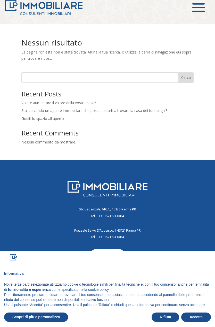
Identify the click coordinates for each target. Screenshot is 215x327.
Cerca (186, 77)
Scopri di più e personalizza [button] (36, 317)
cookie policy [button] (98, 289)
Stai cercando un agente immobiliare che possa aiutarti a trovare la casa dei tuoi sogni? (94, 110)
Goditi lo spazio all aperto (42, 118)
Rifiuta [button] (165, 317)
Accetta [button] (196, 317)
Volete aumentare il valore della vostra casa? (58, 102)
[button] (208, 259)
